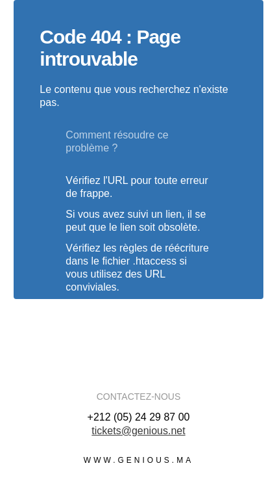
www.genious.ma (138, 460)
